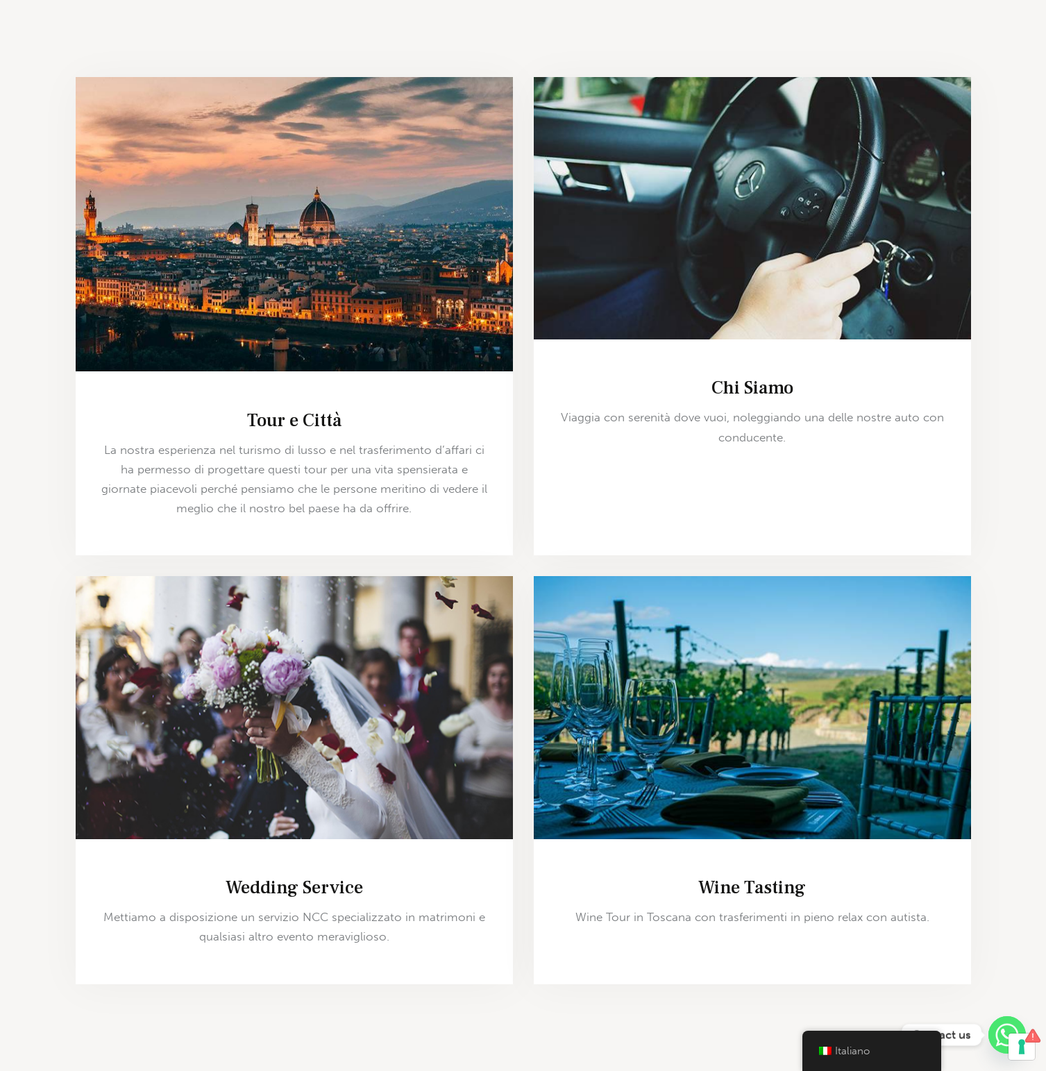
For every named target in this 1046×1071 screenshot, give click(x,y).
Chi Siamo (752, 388)
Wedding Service (294, 888)
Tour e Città (294, 421)
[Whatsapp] (1007, 1035)
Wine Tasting (752, 888)
